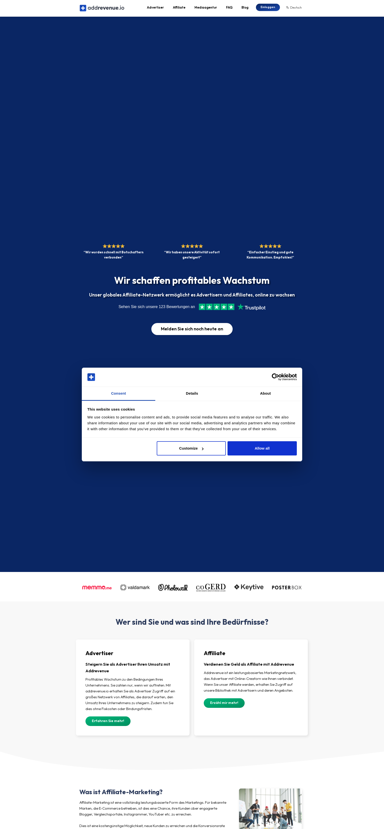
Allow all (262, 448)
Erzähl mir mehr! (224, 705)
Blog (244, 9)
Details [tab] (192, 393)
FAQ (229, 9)
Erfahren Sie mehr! (108, 724)
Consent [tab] (118, 393)
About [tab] (265, 393)
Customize (191, 448)
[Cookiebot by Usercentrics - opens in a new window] (275, 377)
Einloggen (268, 8)
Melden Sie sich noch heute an (192, 332)
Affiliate (179, 9)
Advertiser (155, 9)
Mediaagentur (205, 9)
